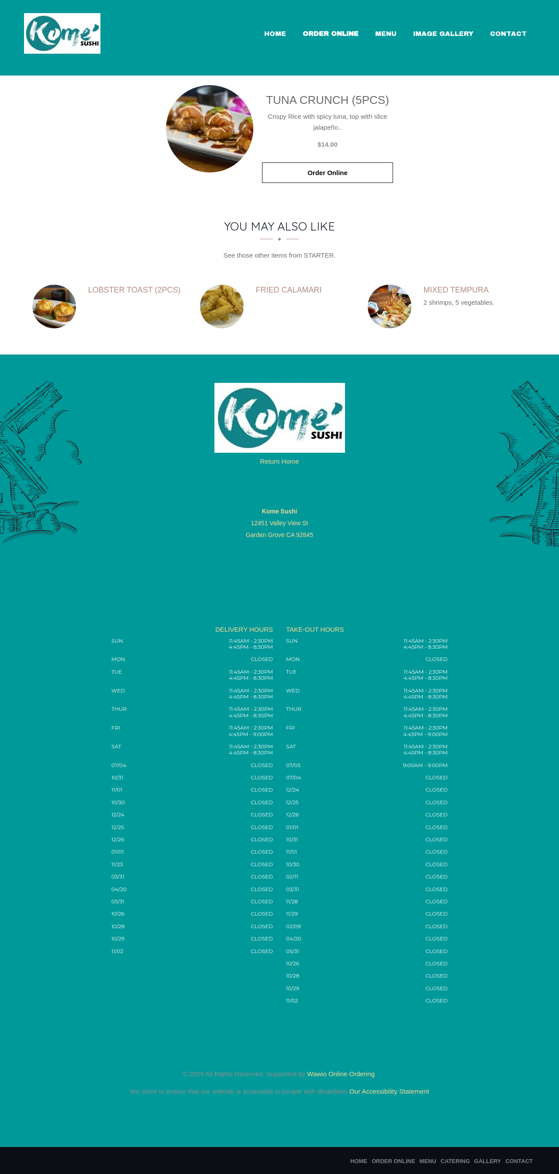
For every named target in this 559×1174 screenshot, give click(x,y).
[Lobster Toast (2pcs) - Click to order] (56, 306)
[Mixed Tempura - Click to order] (392, 306)
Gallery (487, 1161)
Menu (386, 33)
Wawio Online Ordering (341, 1074)
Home (275, 33)
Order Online (331, 33)
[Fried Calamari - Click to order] (224, 306)
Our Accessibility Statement (388, 1091)
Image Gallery (443, 33)
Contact (508, 33)
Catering (455, 1161)
